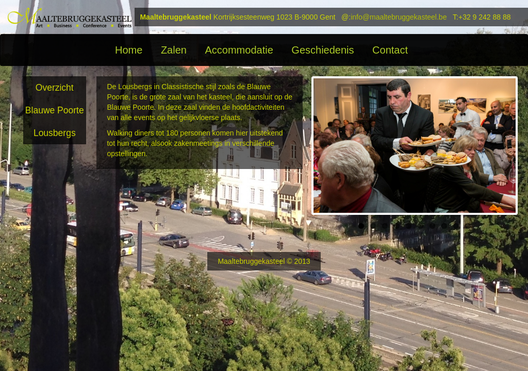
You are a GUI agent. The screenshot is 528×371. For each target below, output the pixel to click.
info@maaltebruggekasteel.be (399, 17)
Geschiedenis (322, 50)
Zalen (174, 50)
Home (128, 50)
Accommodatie (239, 50)
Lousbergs (55, 133)
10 (468, 226)
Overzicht (55, 87)
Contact (390, 50)
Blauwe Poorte (54, 110)
